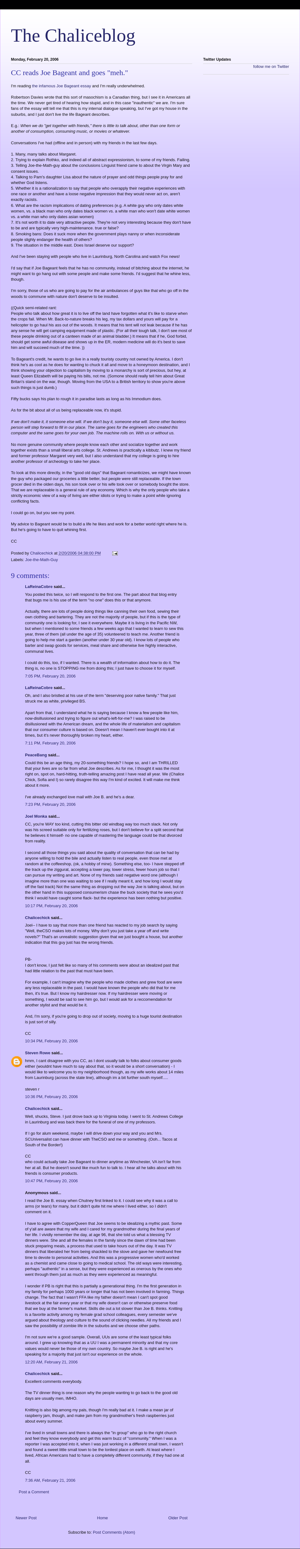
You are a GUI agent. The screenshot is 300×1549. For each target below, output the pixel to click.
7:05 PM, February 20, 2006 (50, 676)
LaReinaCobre (38, 586)
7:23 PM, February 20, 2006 (50, 804)
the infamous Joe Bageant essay (61, 86)
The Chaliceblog (73, 35)
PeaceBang (36, 755)
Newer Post (26, 1518)
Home (102, 1518)
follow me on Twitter (271, 66)
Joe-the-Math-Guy (41, 559)
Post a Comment (34, 1492)
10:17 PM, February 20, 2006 (51, 905)
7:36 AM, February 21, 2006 (50, 1480)
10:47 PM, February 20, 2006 (51, 1180)
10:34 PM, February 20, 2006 (51, 1041)
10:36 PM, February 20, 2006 (51, 1096)
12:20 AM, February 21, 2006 (51, 1362)
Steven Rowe (37, 1053)
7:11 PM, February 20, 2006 (50, 743)
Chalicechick (37, 917)
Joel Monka (36, 816)
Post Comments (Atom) (114, 1532)
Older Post (178, 1518)
